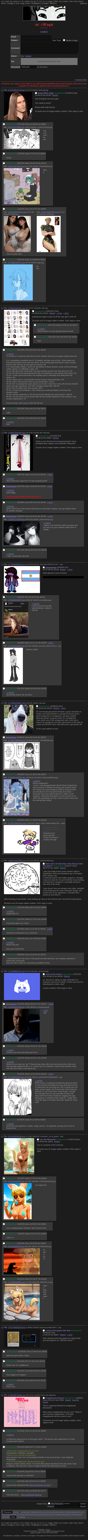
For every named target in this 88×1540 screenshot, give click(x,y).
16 (61, 1514)
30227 (43, 776)
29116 (43, 165)
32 (37, 1517)
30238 (43, 552)
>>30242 (66, 315)
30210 (43, 957)
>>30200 (10, 1126)
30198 (43, 1048)
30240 (43, 352)
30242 (43, 420)
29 (26, 1517)
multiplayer (36, 3)
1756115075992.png (16, 168)
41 (70, 1517)
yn (3, 1)
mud (17, 3)
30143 (43, 504)
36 (51, 1517)
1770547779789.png (16, 521)
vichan (48, 1531)
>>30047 (10, 1387)
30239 (74, 339)
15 (57, 1514)
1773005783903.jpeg (16, 780)
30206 (43, 941)
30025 (43, 1245)
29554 (43, 1236)
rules (71, 1)
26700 (48, 97)
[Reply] (55, 97)
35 (48, 1517)
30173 (43, 1493)
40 (66, 1517)
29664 (43, 909)
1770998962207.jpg (16, 973)
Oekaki (28, 58)
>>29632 (10, 913)
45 (4, 1519)
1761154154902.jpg (16, 1183)
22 (83, 1514)
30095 (42, 1483)
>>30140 (49, 477)
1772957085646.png (16, 742)
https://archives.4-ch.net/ (39, 1487)
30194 (43, 921)
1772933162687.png (16, 705)
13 (50, 1514)
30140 (42, 488)
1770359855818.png (16, 566)
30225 (43, 739)
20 (75, 1514)
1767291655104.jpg (16, 1249)
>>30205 (10, 945)
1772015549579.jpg (16, 1079)
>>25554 (41, 331)
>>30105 (10, 481)
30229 (43, 645)
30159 (60, 978)
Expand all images (81, 82)
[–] (2, 92)
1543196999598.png (16, 1138)
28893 (42, 156)
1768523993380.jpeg (17, 435)
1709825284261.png (16, 310)
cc (44, 1)
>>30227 (63, 710)
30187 (43, 1383)
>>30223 (36, 783)
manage (10, 3)
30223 (49, 710)
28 (22, 1517)
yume (15, 1)
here (25, 405)
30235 (43, 691)
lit (22, 1)
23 (4, 1517)
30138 (42, 477)
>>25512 (10, 356)
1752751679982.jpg (16, 129)
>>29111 (10, 1437)
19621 (50, 1144)
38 (59, 1517)
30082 (43, 1449)
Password (59, 1506)
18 (68, 1514)
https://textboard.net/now (31, 1497)
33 (40, 1517)
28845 (43, 126)
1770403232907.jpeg (16, 602)
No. (44, 97)
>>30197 (10, 1052)
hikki (56, 1)
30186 (43, 1373)
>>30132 (70, 572)
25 (11, 1517)
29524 (43, 1226)
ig (34, 1)
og (32, 1)
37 (55, 1517)
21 (79, 1514)
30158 (42, 1363)
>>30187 (70, 1337)
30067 (49, 440)
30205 (42, 931)
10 (39, 1514)
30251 (42, 262)
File (22, 58)
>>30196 (45, 1014)
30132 (42, 599)
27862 (61, 1402)
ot (41, 1)
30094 (42, 1474)
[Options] (83, 3)
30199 (43, 1060)
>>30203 (50, 1076)
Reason (50, 1508)
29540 (43, 211)
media (27, 1)
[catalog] (43, 32)
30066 (43, 1433)
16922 (56, 870)
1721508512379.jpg (16, 92)
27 (18, 1517)
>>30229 (10, 695)
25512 (45, 315)
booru (28, 3)
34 (44, 1517)
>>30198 (50, 1006)
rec (60, 1)
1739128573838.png (16, 1397)
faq (75, 1)
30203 (42, 1122)
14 (53, 1514)
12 (46, 1514)
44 (81, 1517)
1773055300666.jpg (16, 648)
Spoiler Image (72, 40)
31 (33, 1517)
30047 (56, 1337)
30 (29, 1517)
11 (42, 1514)
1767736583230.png (16, 1329)
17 (64, 1514)
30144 (43, 518)
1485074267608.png (16, 863)
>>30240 (59, 315)
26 (15, 1517)
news (66, 1)
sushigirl (45, 3)
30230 (43, 822)
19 (71, 1514)
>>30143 (49, 488)
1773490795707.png (16, 265)
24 (7, 1517)
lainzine (53, 3)
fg (11, 1)
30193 (43, 1281)
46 (7, 1519)
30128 (56, 572)
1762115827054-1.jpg (50, 214)
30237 (75, 327)
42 (73, 1517)
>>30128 (35, 606)
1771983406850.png (16, 1284)
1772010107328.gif (16, 1009)
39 (62, 1517)
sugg (50, 1)
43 (77, 1517)
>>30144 (50, 504)
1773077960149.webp (17, 825)
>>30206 (49, 931)
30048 (44, 1354)
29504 (43, 1180)
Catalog (21, 1519)
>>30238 (50, 518)
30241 (43, 411)
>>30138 (10, 493)
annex (3, 3)
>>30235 (50, 645)
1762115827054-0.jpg (17, 214)
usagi (22, 3)
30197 (43, 1006)
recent (80, 1)
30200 (43, 1076)
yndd (7, 1)
